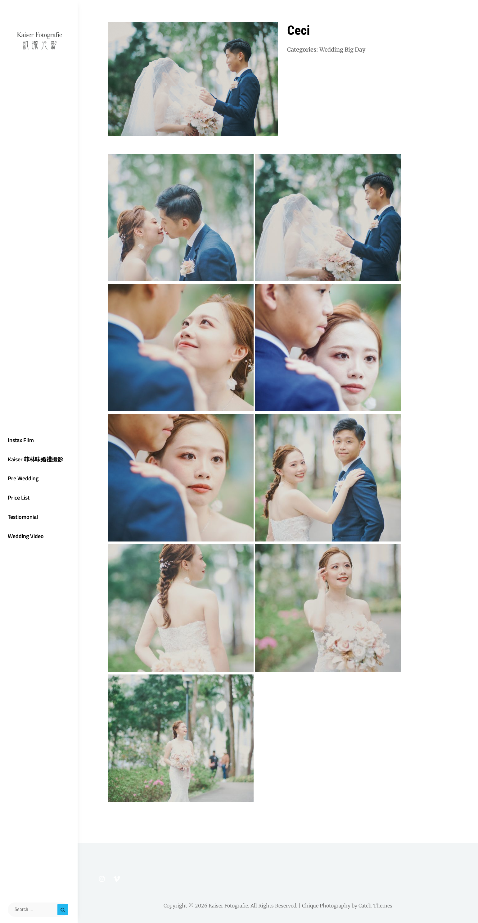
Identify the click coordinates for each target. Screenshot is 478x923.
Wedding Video (26, 536)
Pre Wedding (23, 478)
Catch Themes (375, 905)
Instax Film (21, 440)
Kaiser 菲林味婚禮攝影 (35, 459)
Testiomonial (23, 517)
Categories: (302, 49)
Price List (18, 497)
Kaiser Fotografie (228, 905)
